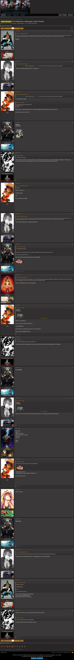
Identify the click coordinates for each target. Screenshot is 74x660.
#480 (72, 610)
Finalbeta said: (19, 155)
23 (10, 28)
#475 (72, 459)
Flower (7, 509)
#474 (72, 428)
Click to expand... (44, 318)
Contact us (54, 652)
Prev (2, 28)
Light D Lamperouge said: (21, 33)
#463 (72, 91)
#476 (72, 489)
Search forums (8, 17)
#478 (72, 549)
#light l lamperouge (20, 23)
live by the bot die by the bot (32, 23)
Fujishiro (3, 23)
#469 (72, 274)
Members (23, 14)
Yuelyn (7, 81)
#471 (72, 337)
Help (70, 652)
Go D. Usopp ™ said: (21, 246)
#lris (25, 23)
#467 (72, 213)
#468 (72, 244)
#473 (72, 398)
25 (14, 28)
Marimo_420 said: (20, 102)
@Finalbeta (37, 65)
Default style (4, 652)
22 (8, 28)
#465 (72, 152)
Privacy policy (66, 652)
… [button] (6, 28)
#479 (72, 579)
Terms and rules (59, 652)
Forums (3, 14)
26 (16, 28)
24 (12, 28)
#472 (72, 367)
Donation (9, 14)
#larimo (15, 23)
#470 (72, 305)
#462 (72, 61)
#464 (72, 122)
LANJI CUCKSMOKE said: (22, 185)
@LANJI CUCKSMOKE (21, 65)
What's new (15, 14)
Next (21, 28)
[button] (11, 15)
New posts (3, 17)
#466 (72, 183)
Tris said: (18, 339)
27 (18, 28)
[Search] (70, 15)
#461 (72, 30)
